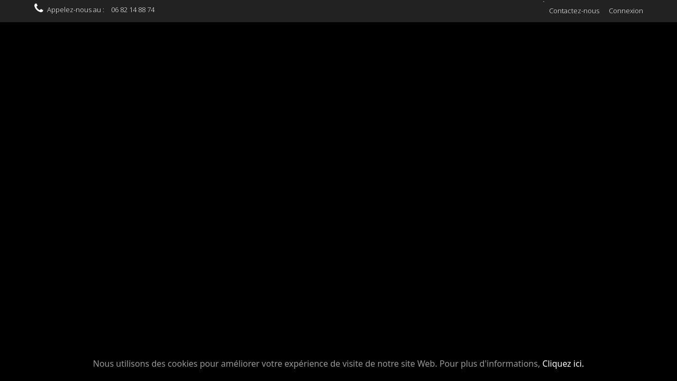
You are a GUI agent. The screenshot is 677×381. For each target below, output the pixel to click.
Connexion (626, 10)
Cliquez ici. (563, 363)
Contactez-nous (574, 10)
